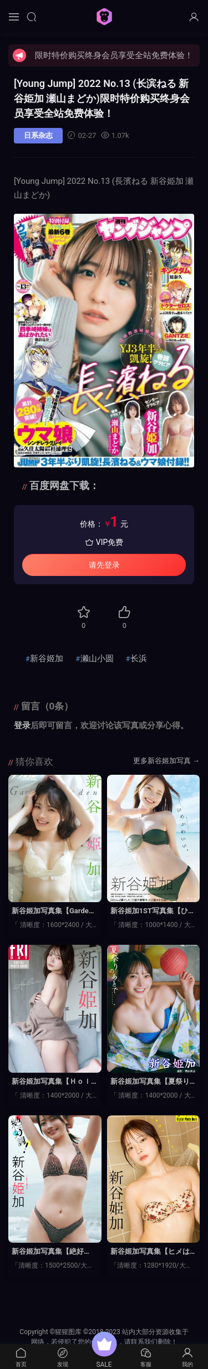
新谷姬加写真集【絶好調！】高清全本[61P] (48, 1252)
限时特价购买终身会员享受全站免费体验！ (114, 55)
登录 (22, 725)
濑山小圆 (97, 658)
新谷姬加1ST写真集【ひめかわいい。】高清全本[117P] (153, 912)
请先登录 (104, 564)
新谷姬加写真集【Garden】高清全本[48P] (50, 912)
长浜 (138, 658)
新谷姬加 (46, 658)
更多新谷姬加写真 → (166, 760)
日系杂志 (38, 135)
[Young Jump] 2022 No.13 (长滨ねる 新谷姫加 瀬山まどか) (102, 98)
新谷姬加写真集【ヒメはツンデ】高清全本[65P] (150, 1252)
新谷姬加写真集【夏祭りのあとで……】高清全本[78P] (153, 1082)
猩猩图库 (104, 16)
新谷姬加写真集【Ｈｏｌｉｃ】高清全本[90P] (51, 1082)
